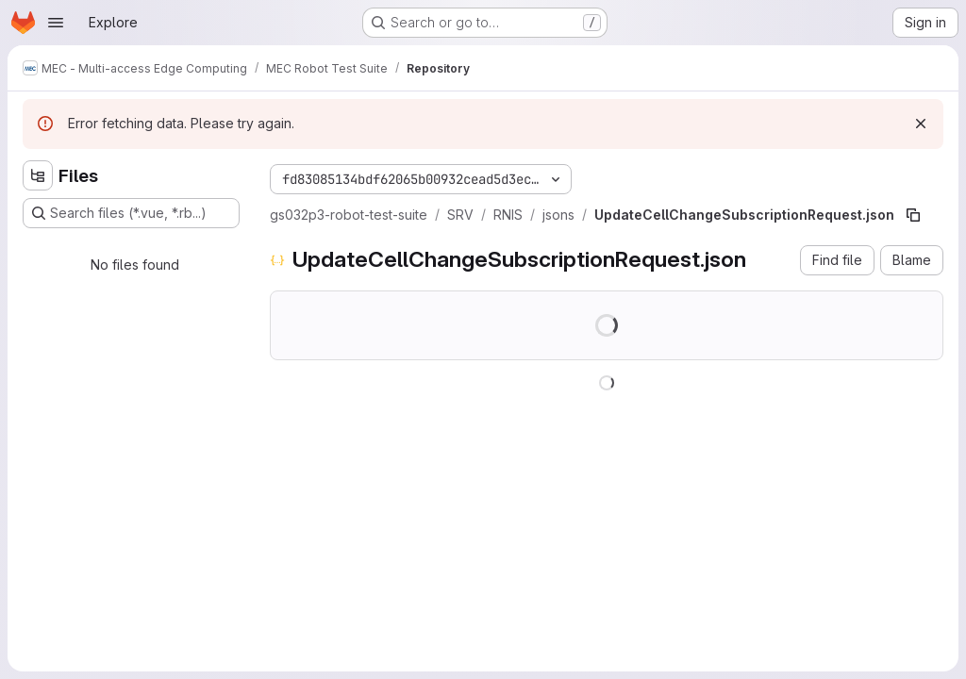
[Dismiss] (920, 123)
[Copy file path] (913, 215)
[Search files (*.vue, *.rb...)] (131, 213)
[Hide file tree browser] (38, 175)
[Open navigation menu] (56, 23)
